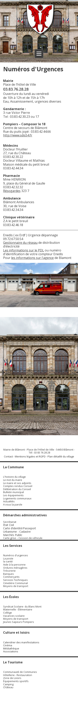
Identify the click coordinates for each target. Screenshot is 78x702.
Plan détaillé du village (61, 456)
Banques (8, 574)
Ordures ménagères (15, 567)
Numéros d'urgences (15, 555)
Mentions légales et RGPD (30, 456)
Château (8, 687)
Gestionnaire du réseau (20, 242)
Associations (10, 651)
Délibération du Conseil (17, 489)
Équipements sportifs (16, 681)
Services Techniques (15, 580)
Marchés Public (12, 535)
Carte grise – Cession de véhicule (22, 538)
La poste (8, 558)
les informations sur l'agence (32, 258)
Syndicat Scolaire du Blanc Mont (22, 606)
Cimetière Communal (15, 583)
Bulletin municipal (13, 492)
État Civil (9, 525)
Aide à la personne (14, 564)
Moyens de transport (15, 586)
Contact (8, 456)
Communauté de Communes (20, 672)
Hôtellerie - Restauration (17, 675)
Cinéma (7, 645)
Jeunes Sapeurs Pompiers (18, 622)
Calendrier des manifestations (21, 642)
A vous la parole (12, 504)
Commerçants (11, 577)
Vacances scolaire (14, 616)
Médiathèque (11, 648)
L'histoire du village (14, 477)
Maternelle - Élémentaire (17, 609)
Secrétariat (9, 522)
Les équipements (13, 495)
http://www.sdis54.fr (17, 135)
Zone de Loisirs (12, 678)
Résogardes (12, 191)
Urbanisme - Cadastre (17, 531)
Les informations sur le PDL (23, 250)
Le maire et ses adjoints (17, 483)
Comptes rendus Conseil (17, 486)
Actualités (9, 501)
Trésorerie (9, 570)
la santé (8, 561)
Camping (8, 684)
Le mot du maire (12, 480)
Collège (7, 612)
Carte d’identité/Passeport (19, 528)
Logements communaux (17, 498)
